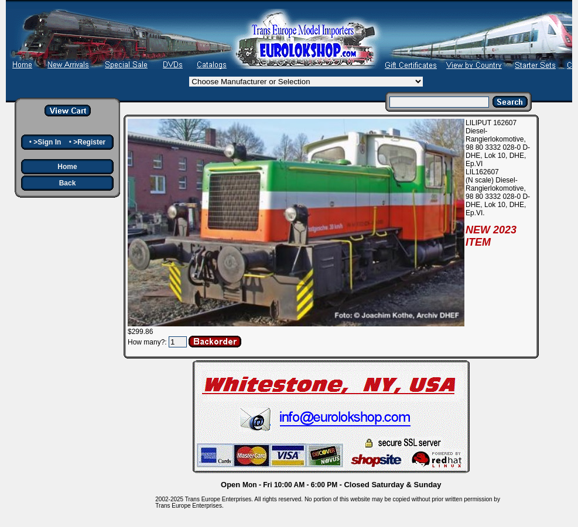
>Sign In (47, 142)
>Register (89, 142)
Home (67, 167)
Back (67, 183)
